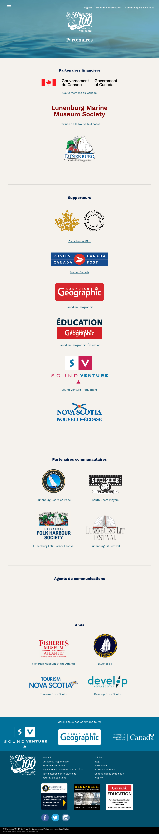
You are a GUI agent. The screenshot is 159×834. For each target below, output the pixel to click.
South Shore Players (105, 500)
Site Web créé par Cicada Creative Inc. (21, 832)
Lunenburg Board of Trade (54, 500)
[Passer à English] (116, 777)
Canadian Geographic (79, 307)
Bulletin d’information (108, 7)
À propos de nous (104, 769)
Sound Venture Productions (79, 389)
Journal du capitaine (54, 777)
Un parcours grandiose (55, 761)
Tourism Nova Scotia (53, 694)
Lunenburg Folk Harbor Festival (53, 546)
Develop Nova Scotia (107, 694)
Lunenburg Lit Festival (105, 546)
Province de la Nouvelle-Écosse (79, 124)
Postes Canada (79, 272)
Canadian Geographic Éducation (79, 345)
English (87, 7)
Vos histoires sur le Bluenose (59, 773)
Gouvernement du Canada (79, 92)
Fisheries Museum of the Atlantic (54, 663)
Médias (98, 757)
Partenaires (100, 765)
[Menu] (9, 6)
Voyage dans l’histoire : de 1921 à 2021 (64, 769)
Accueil (46, 757)
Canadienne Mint (79, 241)
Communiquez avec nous (139, 7)
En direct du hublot (53, 765)
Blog (96, 761)
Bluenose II (105, 663)
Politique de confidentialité (56, 829)
